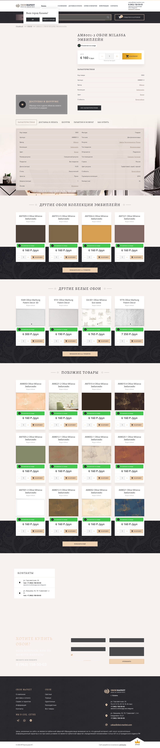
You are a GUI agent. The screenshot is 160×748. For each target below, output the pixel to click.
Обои (29, 27)
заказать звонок (134, 9)
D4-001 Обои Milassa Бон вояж (96, 301)
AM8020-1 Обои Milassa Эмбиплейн (129, 438)
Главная (19, 27)
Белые (142, 95)
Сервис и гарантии (90, 6)
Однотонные (50, 701)
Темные (48, 698)
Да (33, 19)
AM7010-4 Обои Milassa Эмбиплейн (96, 385)
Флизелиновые (135, 147)
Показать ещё (80, 544)
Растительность (129, 142)
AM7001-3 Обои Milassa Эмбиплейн (30, 491)
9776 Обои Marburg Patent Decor (129, 301)
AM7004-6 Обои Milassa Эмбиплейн (96, 217)
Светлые (48, 694)
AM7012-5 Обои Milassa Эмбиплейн (63, 217)
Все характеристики (89, 108)
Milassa (141, 85)
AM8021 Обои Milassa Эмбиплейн (129, 491)
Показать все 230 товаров (80, 354)
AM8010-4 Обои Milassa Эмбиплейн (129, 385)
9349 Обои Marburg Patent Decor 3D (30, 301)
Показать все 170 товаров (80, 270)
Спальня (131, 157)
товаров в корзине (131, 17)
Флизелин (74, 186)
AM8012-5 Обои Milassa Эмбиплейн (63, 491)
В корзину (132, 56)
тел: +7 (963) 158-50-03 (32, 583)
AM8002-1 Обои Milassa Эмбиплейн (96, 438)
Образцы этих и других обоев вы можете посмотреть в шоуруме (45, 107)
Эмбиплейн (140, 90)
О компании (62, 6)
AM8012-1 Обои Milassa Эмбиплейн (63, 438)
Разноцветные (50, 705)
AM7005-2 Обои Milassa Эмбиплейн (30, 438)
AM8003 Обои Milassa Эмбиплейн (30, 385)
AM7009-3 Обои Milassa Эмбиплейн (30, 217)
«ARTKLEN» (122, 745)
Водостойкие (140, 99)
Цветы (121, 142)
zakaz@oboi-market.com (136, 2)
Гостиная (137, 157)
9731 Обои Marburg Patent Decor (63, 301)
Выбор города (49, 19)
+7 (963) (118, 706)
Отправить (126, 661)
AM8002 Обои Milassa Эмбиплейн (96, 491)
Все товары (49, 709)
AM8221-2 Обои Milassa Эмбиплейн (63, 385)
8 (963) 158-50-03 (135, 4)
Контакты (114, 6)
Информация (104, 6)
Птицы (138, 142)
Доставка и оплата (75, 6)
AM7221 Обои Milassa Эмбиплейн (129, 217)
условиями (87, 660)
